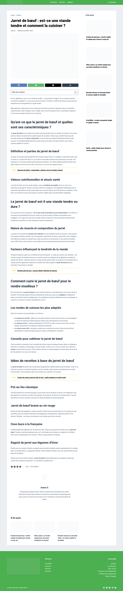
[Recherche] (112, 2)
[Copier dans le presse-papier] (70, 85)
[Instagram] (109, 587)
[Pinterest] (112, 587)
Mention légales (110, 576)
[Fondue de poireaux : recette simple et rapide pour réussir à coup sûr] (21, 527)
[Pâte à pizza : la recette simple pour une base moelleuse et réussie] (44, 527)
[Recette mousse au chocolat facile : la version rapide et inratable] (68, 527)
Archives (48, 569)
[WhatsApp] (36, 85)
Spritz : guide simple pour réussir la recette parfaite (98, 149)
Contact (113, 564)
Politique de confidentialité (107, 571)
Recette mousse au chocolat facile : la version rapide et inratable (67, 538)
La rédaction (112, 566)
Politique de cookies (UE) (107, 574)
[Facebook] (19, 85)
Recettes (62, 2)
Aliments (70, 2)
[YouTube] (115, 587)
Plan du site (112, 569)
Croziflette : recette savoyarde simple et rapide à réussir (99, 121)
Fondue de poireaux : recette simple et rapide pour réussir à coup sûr (20, 538)
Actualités (53, 2)
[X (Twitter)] (53, 85)
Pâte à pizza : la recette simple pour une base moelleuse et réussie (42, 538)
